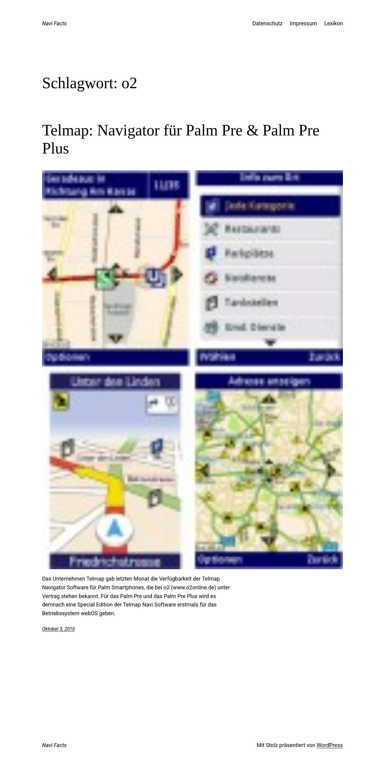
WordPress (330, 745)
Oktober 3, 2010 (58, 629)
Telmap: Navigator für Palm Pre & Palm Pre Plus (180, 139)
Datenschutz (267, 23)
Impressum (303, 23)
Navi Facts (54, 23)
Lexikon (333, 23)
